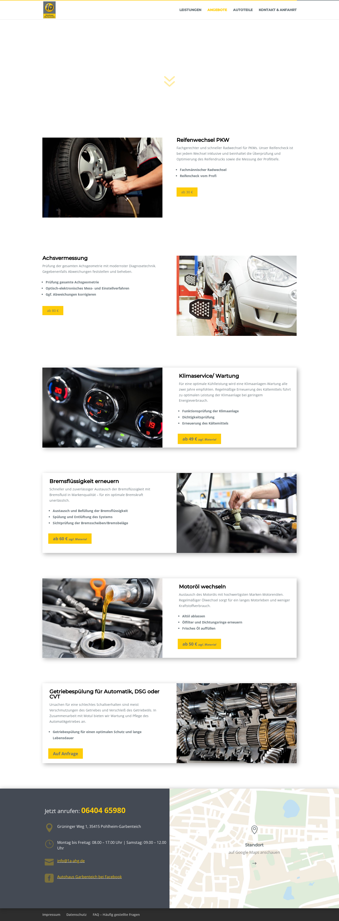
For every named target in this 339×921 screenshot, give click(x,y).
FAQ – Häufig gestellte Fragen (116, 914)
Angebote (217, 20)
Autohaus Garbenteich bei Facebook (89, 876)
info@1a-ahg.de (71, 860)
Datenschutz (76, 914)
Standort (254, 845)
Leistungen (190, 20)
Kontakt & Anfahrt (278, 20)
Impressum (51, 914)
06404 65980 (318, 6)
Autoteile (243, 20)
